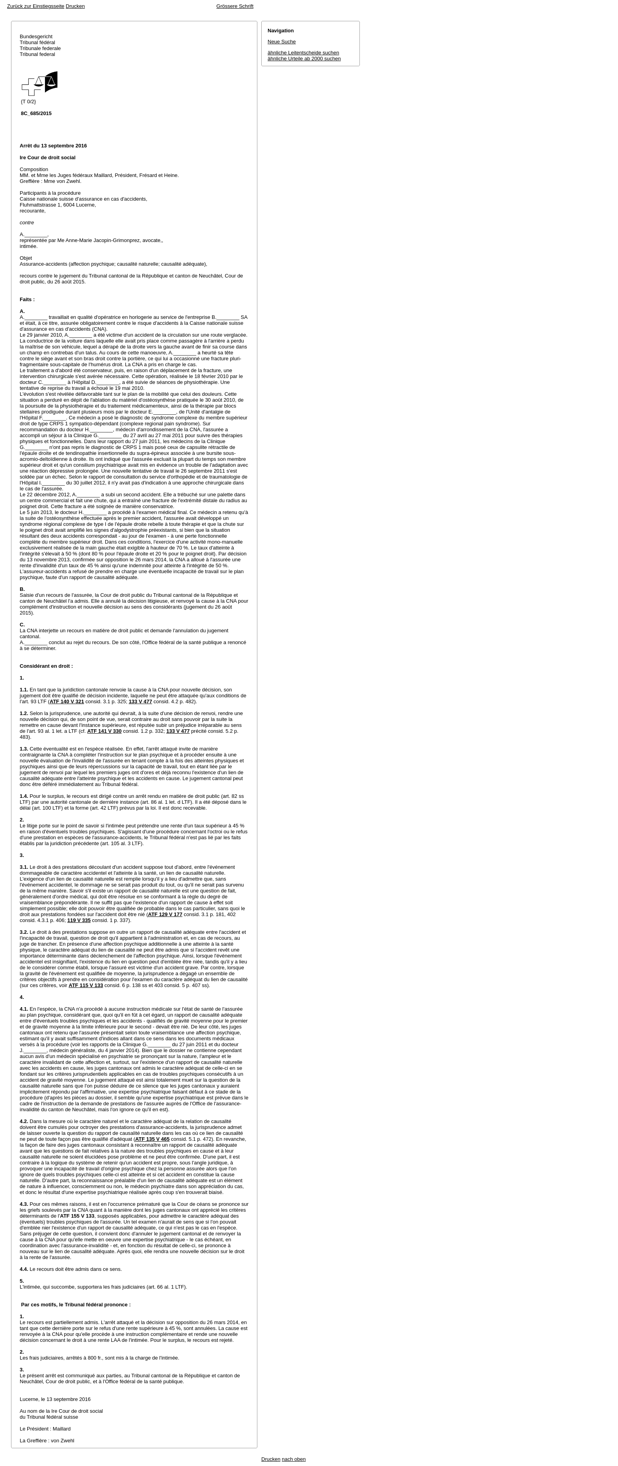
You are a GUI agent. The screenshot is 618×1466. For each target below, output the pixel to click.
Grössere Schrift (234, 6)
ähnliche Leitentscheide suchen (303, 53)
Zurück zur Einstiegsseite (35, 6)
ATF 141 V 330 (104, 731)
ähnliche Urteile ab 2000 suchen (304, 58)
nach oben (294, 1459)
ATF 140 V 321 (67, 701)
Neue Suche (282, 42)
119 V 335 (79, 920)
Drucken (75, 6)
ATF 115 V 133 (86, 985)
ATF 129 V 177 (165, 914)
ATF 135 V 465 (152, 1139)
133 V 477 (140, 701)
